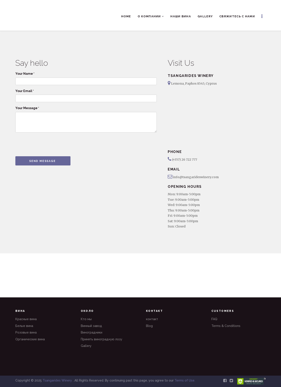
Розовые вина (26, 332)
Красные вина (26, 319)
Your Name (24, 73)
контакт (152, 319)
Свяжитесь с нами (237, 16)
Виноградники (91, 332)
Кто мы (86, 319)
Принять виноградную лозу (101, 339)
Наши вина (180, 16)
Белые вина (24, 326)
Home (126, 16)
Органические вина (30, 339)
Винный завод (91, 326)
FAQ (214, 319)
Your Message (27, 108)
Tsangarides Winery (58, 380)
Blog (149, 326)
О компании (151, 16)
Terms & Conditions (225, 326)
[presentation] (48, 144)
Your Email (24, 91)
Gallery (205, 16)
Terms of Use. (185, 380)
